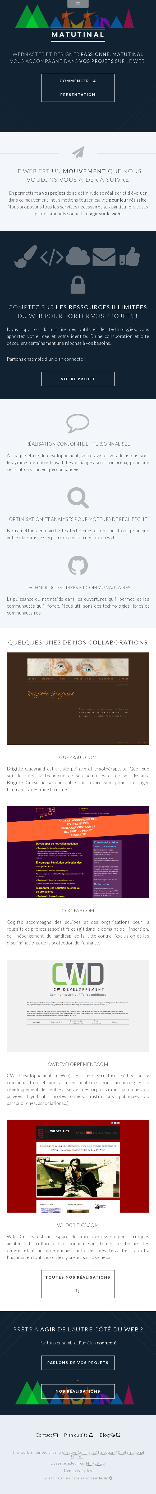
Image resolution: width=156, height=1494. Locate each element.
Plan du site (78, 1435)
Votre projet (78, 379)
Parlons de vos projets (78, 1362)
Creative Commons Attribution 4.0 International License (103, 1454)
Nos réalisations (78, 1391)
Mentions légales (78, 1470)
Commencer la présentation (77, 88)
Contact (47, 1435)
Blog (110, 1435)
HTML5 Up (95, 1463)
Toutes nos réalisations (78, 1284)
